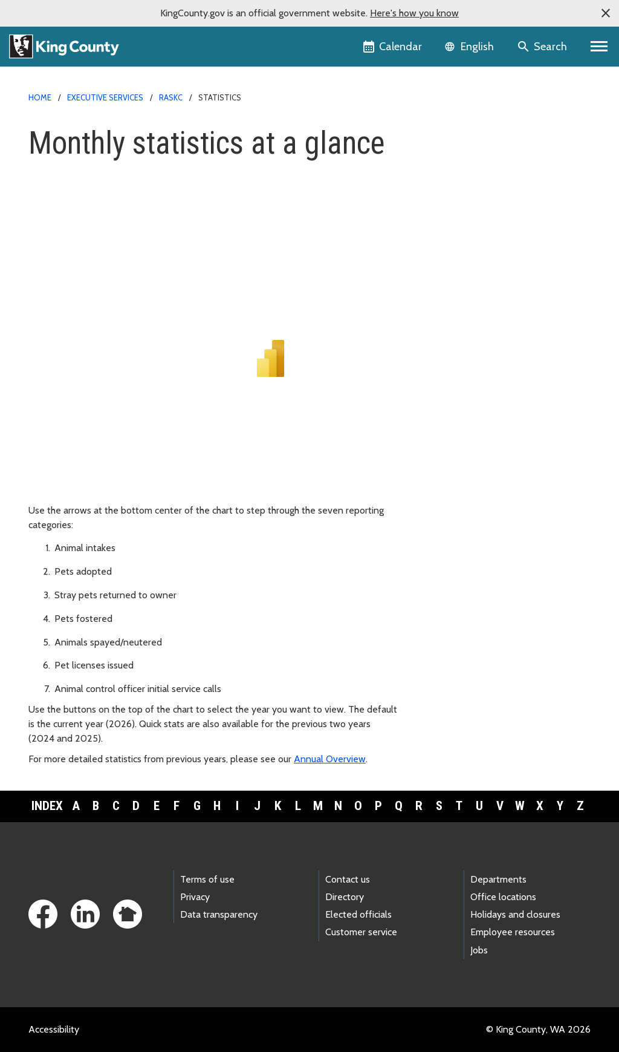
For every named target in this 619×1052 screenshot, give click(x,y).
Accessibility (53, 1029)
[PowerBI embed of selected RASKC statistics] (270, 349)
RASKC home (450, 134)
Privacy (195, 897)
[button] (605, 13)
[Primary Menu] (599, 47)
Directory (344, 897)
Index (47, 806)
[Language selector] (471, 47)
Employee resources (512, 932)
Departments (498, 879)
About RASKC (456, 308)
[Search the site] (543, 47)
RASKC (171, 97)
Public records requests (471, 366)
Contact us (347, 879)
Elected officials (358, 914)
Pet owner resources (470, 289)
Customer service (361, 932)
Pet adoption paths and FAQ (482, 192)
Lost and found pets (469, 211)
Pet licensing (454, 153)
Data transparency (219, 914)
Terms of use (207, 879)
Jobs (479, 950)
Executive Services (105, 97)
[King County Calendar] (393, 47)
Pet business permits (466, 347)
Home (39, 97)
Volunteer (443, 269)
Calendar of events (463, 327)
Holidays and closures (515, 914)
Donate (439, 250)
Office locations (503, 897)
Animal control (453, 231)
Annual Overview (330, 759)
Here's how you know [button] (414, 13)
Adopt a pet (448, 172)
